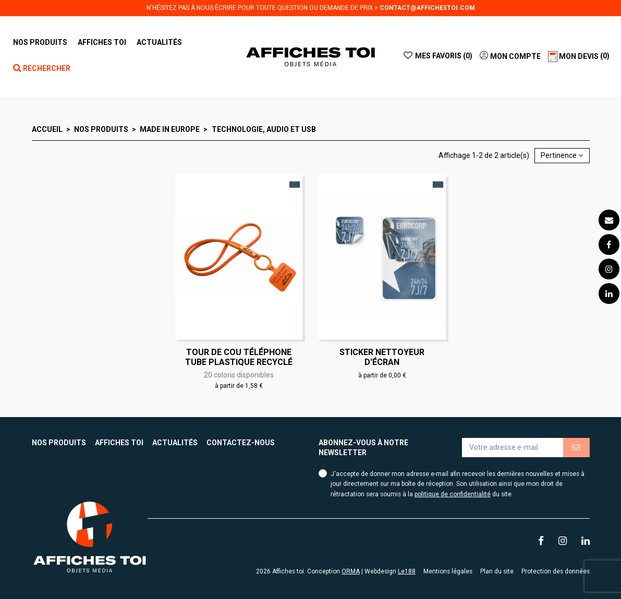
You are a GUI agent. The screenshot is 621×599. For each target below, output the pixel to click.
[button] (101, 42)
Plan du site (497, 571)
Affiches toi (119, 442)
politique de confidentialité (453, 494)
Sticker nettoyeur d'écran (381, 357)
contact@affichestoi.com (427, 7)
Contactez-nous (240, 442)
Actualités (175, 442)
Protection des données (555, 571)
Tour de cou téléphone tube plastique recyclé (239, 357)
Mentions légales (447, 571)
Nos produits (59, 442)
